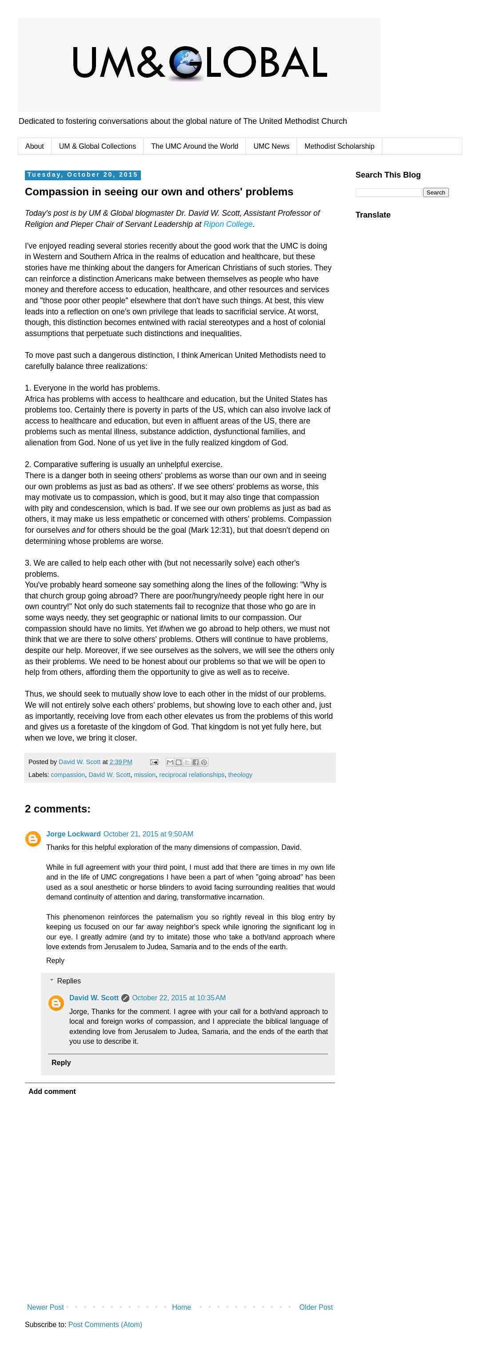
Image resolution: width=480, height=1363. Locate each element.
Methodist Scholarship (339, 146)
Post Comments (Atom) (105, 1324)
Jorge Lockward (73, 834)
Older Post (316, 1307)
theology (240, 774)
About (34, 146)
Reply (55, 960)
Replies (69, 981)
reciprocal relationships (191, 774)
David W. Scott (109, 774)
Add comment (52, 1091)
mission (145, 774)
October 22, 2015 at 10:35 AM (179, 998)
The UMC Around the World (194, 146)
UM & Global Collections (97, 146)
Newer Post (45, 1307)
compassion (68, 774)
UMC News (271, 146)
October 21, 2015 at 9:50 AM (148, 834)
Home (181, 1307)
